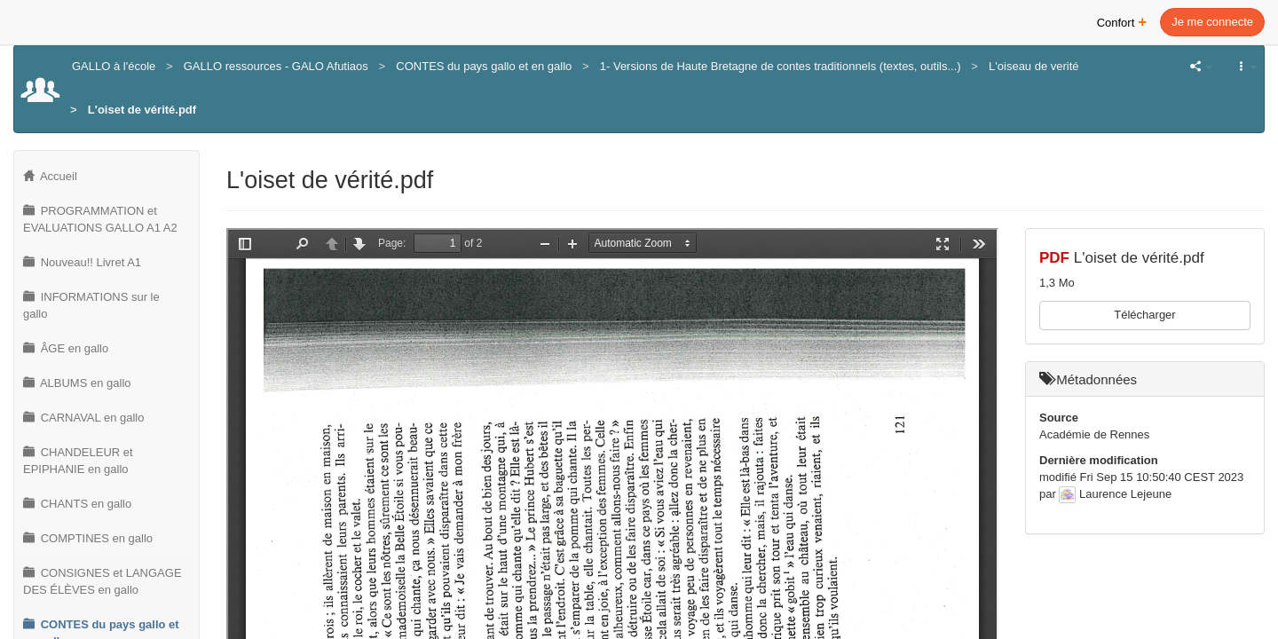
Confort (1122, 21)
